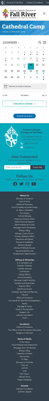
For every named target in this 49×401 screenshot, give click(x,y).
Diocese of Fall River (14, 3)
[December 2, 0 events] (12, 54)
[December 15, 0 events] (6, 66)
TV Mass (24, 359)
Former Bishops (24, 216)
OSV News (24, 374)
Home (5, 31)
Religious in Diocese (24, 333)
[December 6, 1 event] (37, 54)
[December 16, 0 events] (12, 66)
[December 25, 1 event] (24, 73)
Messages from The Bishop (24, 228)
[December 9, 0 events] (12, 60)
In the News (24, 342)
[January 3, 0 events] (37, 79)
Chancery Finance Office (24, 219)
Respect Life (24, 312)
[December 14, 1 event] (43, 60)
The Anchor (24, 356)
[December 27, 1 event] (37, 73)
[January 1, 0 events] (24, 79)
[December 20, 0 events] (37, 66)
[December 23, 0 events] (12, 73)
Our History (24, 213)
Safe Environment (24, 289)
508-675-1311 (31, 143)
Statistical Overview (24, 204)
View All (24, 365)
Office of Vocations (24, 298)
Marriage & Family (24, 306)
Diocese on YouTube (24, 362)
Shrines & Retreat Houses (24, 248)
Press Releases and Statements (24, 345)
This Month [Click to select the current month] (24, 95)
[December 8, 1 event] (6, 60)
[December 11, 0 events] (24, 60)
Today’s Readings (25, 380)
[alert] (25, 86)
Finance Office (25, 286)
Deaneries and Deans (24, 239)
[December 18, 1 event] (24, 66)
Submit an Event (25, 116)
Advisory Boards (24, 245)
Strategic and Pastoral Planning (24, 292)
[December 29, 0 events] (6, 79)
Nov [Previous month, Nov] (5, 95)
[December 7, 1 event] (43, 54)
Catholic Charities (24, 266)
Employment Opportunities (24, 254)
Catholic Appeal (24, 392)
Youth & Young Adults (24, 309)
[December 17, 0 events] (18, 66)
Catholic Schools (25, 269)
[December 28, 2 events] (43, 73)
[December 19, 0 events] (31, 66)
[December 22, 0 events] (6, 73)
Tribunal (24, 295)
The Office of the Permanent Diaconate (24, 330)
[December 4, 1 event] (24, 54)
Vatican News (24, 377)
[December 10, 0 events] (18, 60)
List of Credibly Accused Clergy (25, 207)
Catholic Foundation (34, 3)
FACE (24, 318)
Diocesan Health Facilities (24, 280)
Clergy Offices (24, 274)
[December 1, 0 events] (6, 54)
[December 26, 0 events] (31, 73)
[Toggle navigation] (44, 14)
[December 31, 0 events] (18, 79)
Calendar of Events (24, 353)
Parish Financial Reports (24, 222)
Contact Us (30, 147)
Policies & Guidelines (24, 242)
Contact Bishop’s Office (24, 236)
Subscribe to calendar (23, 104)
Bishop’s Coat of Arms (24, 233)
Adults (24, 304)
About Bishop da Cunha (24, 225)
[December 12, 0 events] (31, 60)
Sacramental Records (24, 251)
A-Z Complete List (24, 263)
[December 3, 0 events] (18, 54)
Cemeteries (24, 271)
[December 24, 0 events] (18, 73)
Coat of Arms (24, 201)
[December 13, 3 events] (37, 60)
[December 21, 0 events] (43, 66)
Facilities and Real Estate (25, 283)
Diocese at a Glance (24, 199)
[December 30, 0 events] (12, 79)
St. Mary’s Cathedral (24, 210)
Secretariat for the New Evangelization (24, 301)
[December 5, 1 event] (31, 54)
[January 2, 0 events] (31, 79)
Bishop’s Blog (24, 230)
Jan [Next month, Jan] (44, 95)
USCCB (24, 368)
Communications (24, 277)
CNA (25, 371)
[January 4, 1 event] (43, 79)
